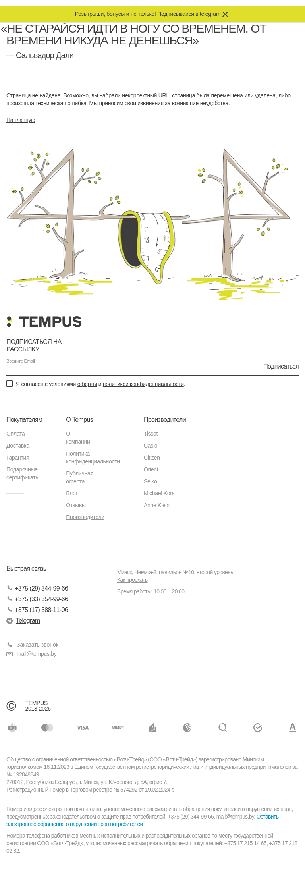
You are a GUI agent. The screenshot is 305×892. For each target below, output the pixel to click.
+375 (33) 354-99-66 (37, 599)
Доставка (17, 445)
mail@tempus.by (31, 654)
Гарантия (17, 457)
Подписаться (281, 366)
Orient (151, 469)
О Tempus (79, 419)
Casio (150, 445)
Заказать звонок (37, 644)
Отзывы (76, 505)
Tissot (151, 434)
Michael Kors (159, 493)
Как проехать (132, 580)
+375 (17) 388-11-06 (37, 609)
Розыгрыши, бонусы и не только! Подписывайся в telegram (147, 14)
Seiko (150, 481)
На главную (20, 120)
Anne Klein (157, 505)
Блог (71, 493)
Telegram (23, 620)
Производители (85, 517)
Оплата (15, 434)
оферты (87, 384)
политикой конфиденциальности (143, 384)
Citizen (152, 457)
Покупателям (24, 419)
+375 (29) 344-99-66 (37, 588)
